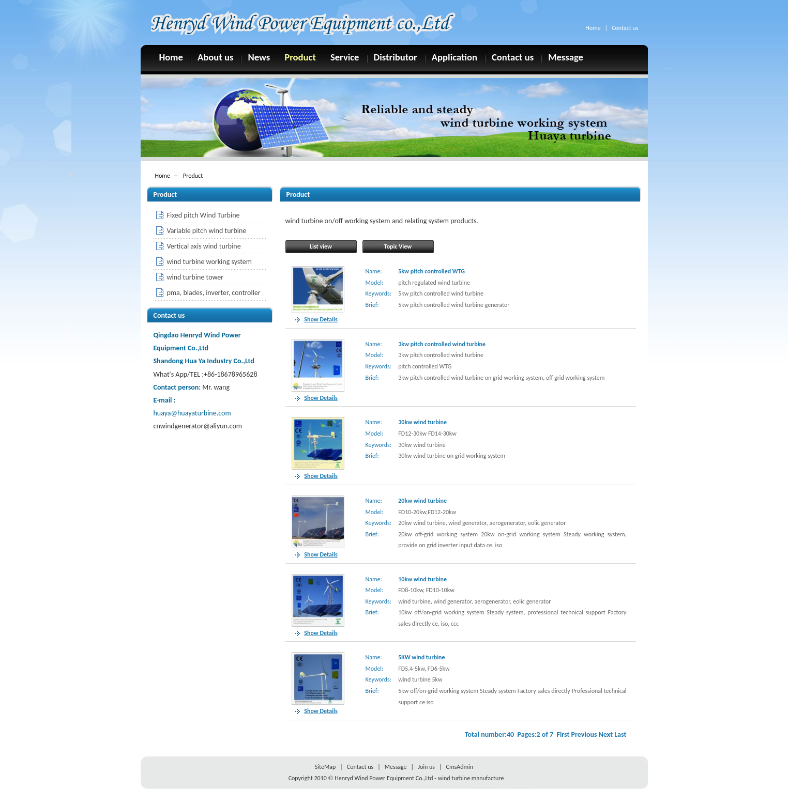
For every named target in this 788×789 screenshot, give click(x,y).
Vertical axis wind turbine (204, 246)
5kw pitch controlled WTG (431, 271)
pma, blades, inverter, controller (214, 292)
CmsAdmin (460, 766)
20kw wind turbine (422, 500)
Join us (426, 766)
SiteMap (325, 766)
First (562, 734)
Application (454, 57)
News (259, 57)
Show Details (320, 319)
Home (592, 28)
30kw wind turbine (422, 422)
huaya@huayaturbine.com (192, 413)
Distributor (395, 57)
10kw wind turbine (422, 579)
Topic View (398, 246)
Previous (584, 734)
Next (606, 734)
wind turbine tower (195, 277)
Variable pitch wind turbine (207, 230)
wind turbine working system (209, 261)
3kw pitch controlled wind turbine (442, 344)
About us (216, 57)
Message (565, 57)
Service (344, 57)
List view (321, 246)
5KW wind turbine (421, 657)
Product (300, 57)
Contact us (625, 28)
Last (620, 734)
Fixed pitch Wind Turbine (203, 215)
